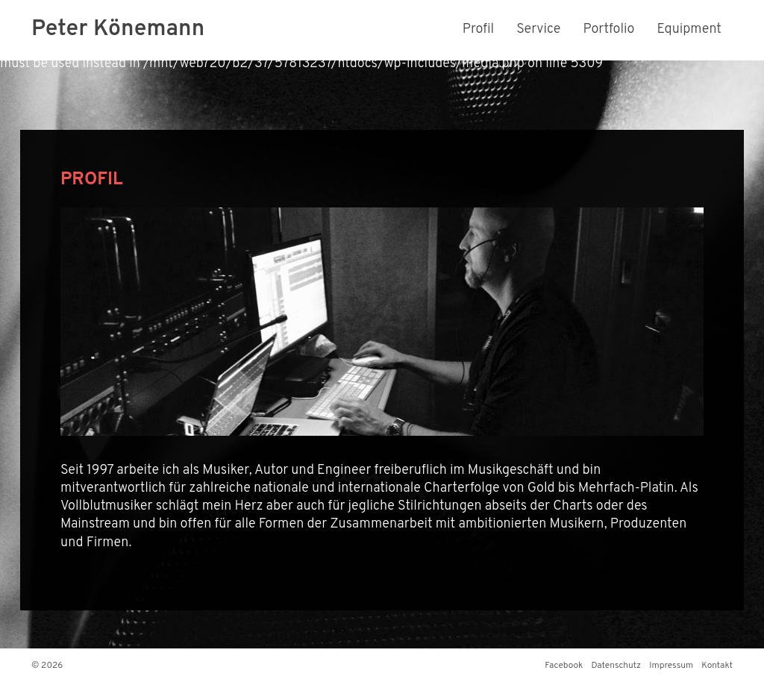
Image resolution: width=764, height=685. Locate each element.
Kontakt (717, 666)
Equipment (689, 29)
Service (538, 29)
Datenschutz (616, 666)
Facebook (564, 666)
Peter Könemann (117, 29)
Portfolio (608, 29)
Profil (478, 29)
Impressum (671, 666)
